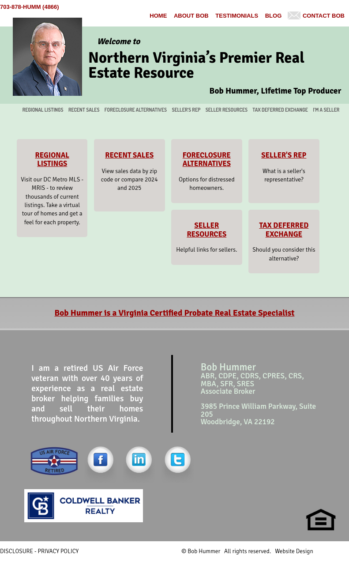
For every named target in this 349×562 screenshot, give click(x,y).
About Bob (191, 15)
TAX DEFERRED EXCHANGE (280, 109)
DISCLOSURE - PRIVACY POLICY (39, 551)
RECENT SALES (84, 109)
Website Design (294, 551)
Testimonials (236, 15)
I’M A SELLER (326, 109)
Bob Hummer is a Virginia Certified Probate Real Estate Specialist (175, 313)
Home (158, 15)
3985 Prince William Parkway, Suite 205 (258, 410)
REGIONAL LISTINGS (43, 109)
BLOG (273, 15)
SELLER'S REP (186, 109)
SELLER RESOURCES (227, 109)
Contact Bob (324, 15)
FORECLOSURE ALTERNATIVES (136, 109)
